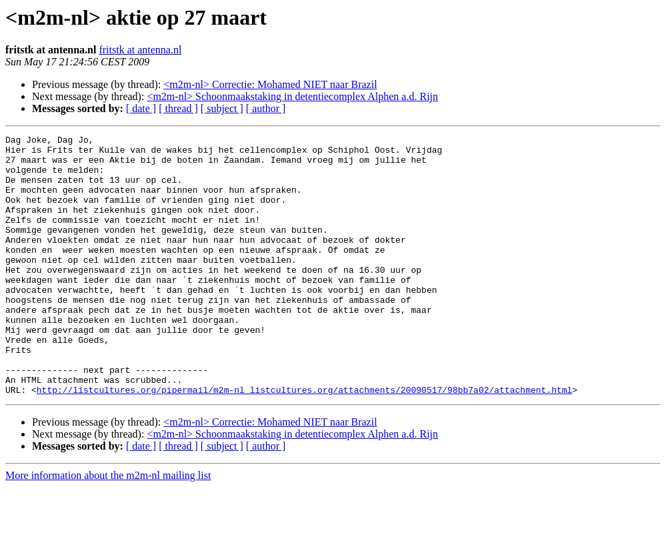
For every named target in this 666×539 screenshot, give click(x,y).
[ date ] (141, 108)
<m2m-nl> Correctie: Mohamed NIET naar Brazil (270, 84)
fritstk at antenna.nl (140, 49)
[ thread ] (178, 108)
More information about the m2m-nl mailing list (108, 527)
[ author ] (266, 108)
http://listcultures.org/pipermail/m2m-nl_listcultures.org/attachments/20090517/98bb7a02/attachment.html (304, 442)
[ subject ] (222, 108)
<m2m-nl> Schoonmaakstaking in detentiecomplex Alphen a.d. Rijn (292, 96)
